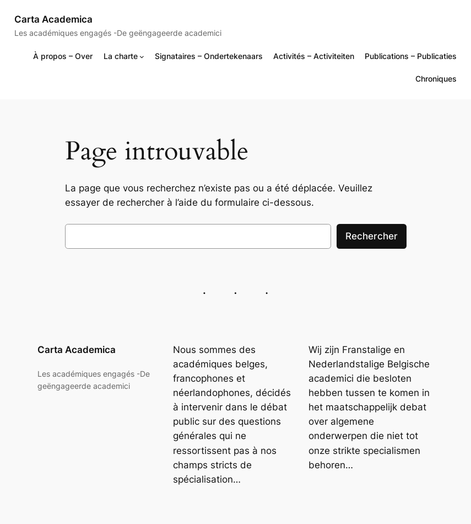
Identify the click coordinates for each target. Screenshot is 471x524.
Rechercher (371, 236)
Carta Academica (53, 19)
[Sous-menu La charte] (141, 56)
